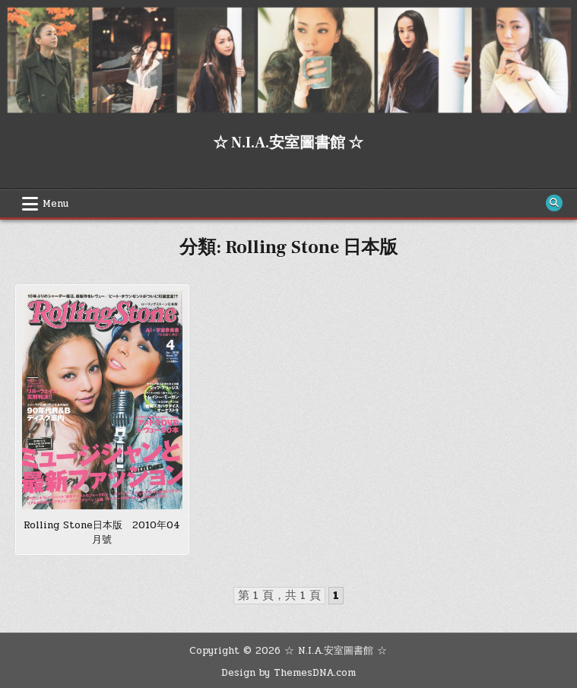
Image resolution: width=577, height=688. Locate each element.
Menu (55, 203)
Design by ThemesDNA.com (288, 672)
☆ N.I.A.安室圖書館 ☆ (288, 143)
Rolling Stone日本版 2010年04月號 (102, 533)
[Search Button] (554, 203)
